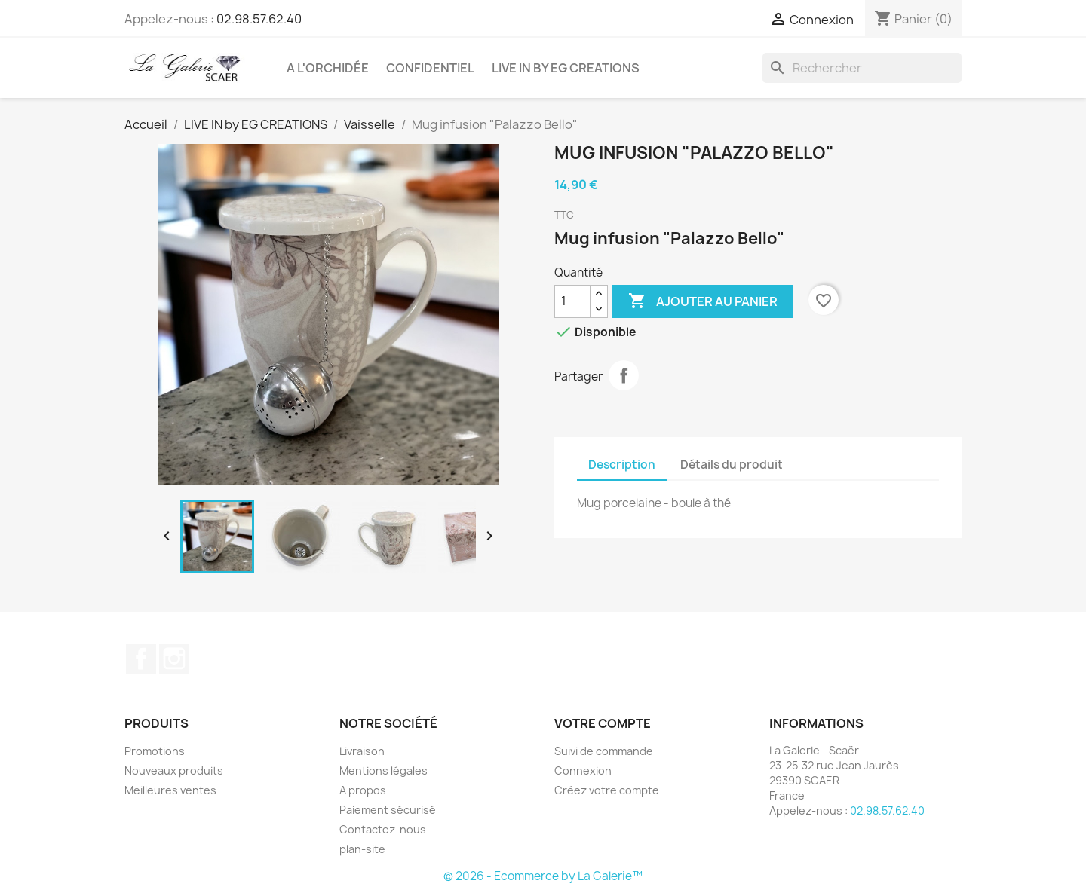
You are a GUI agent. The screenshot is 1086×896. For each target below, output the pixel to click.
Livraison (362, 751)
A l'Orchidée (328, 68)
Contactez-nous (382, 829)
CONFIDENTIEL (430, 68)
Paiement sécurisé (387, 810)
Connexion (583, 770)
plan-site (362, 849)
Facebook (141, 659)
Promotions (154, 751)
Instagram (174, 659)
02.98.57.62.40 (259, 19)
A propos (362, 790)
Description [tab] (621, 464)
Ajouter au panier (703, 301)
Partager (624, 375)
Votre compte (602, 723)
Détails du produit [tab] (731, 464)
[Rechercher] (862, 68)
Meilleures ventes (170, 790)
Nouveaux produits (173, 770)
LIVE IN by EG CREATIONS (566, 68)
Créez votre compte (606, 790)
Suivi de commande (603, 751)
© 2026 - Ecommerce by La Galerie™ (543, 876)
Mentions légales (383, 770)
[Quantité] (572, 301)
